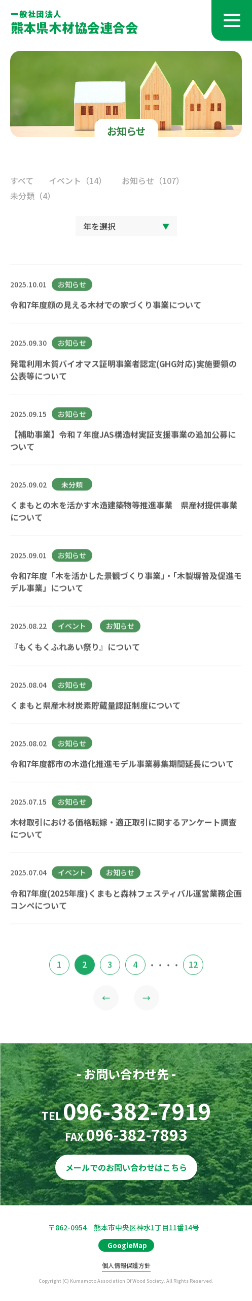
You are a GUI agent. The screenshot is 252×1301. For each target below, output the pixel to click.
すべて (21, 180)
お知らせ (153, 180)
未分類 (32, 196)
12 (193, 975)
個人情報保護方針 (126, 1265)
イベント (77, 180)
